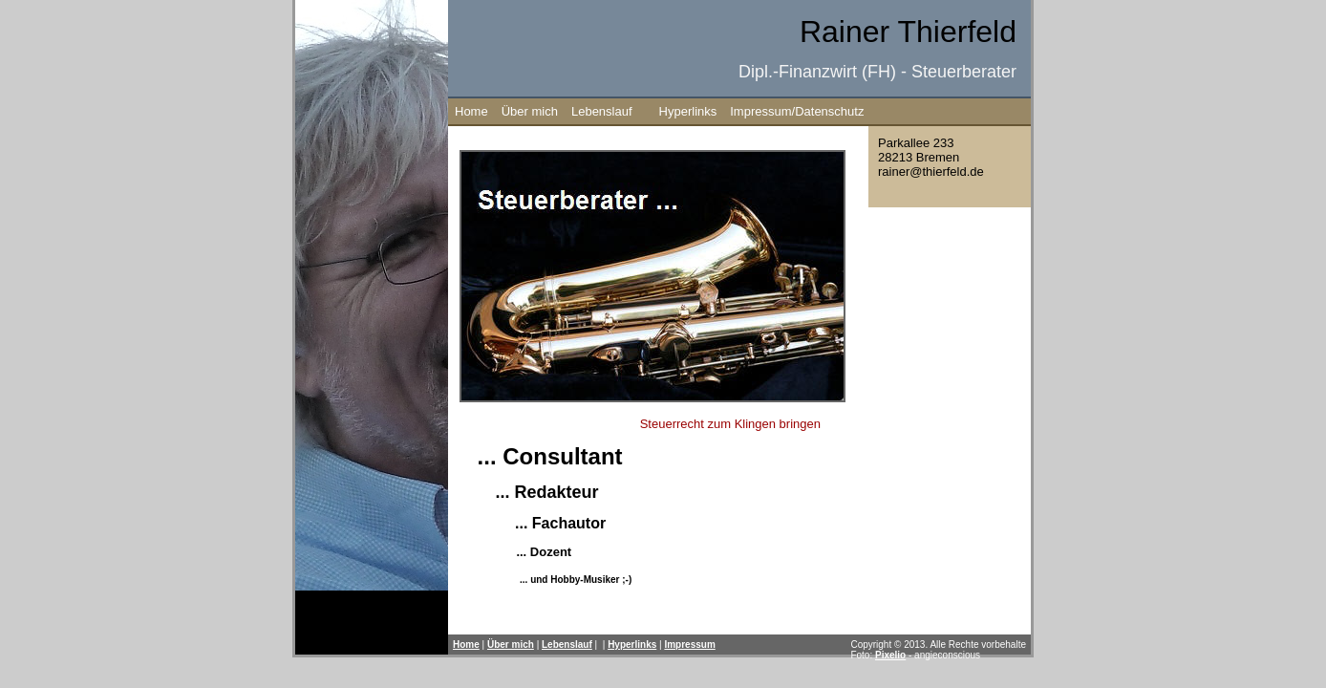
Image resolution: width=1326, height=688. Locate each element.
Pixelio (890, 655)
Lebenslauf (601, 111)
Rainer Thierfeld (908, 31)
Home (471, 111)
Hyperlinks (688, 111)
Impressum (689, 644)
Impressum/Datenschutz (797, 111)
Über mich (530, 111)
